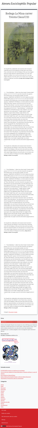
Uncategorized (4, 405)
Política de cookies (6, 413)
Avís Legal (4, 410)
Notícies (3, 397)
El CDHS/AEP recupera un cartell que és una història (13, 370)
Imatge (15, 312)
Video (2, 406)
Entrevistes (3, 389)
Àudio (2, 386)
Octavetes (3, 399)
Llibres (2, 394)
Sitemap (3, 419)
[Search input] (15, 322)
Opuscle (2, 400)
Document (11, 312)
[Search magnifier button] (36, 322)
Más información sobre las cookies (9, 416)
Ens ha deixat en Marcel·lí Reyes (8, 375)
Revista (2, 403)
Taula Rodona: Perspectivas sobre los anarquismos (12, 378)
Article (2, 384)
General (2, 391)
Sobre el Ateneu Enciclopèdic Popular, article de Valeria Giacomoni (16, 376)
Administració (5, 422)
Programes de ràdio (5, 402)
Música (2, 395)
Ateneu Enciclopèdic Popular (19, 3)
